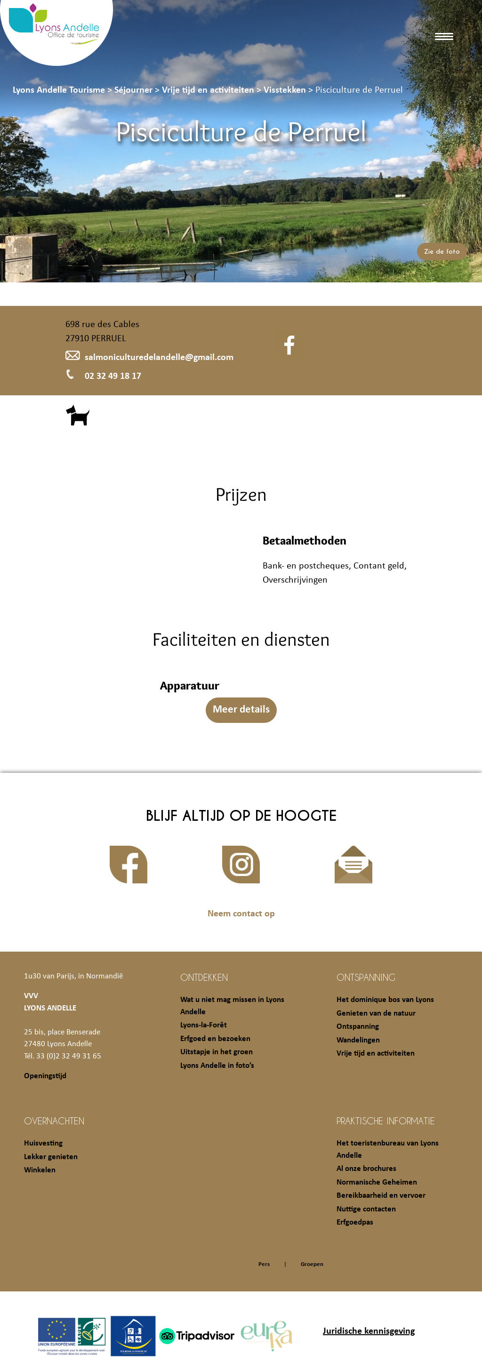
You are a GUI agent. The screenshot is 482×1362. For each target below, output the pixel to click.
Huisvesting (43, 1143)
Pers (264, 1264)
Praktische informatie (386, 1120)
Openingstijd (45, 1076)
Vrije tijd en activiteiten (376, 1054)
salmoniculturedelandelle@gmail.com (149, 357)
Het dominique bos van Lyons (385, 1000)
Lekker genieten (51, 1157)
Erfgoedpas (355, 1222)
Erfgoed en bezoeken (215, 1039)
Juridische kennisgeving (369, 1331)
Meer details (241, 710)
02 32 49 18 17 (103, 376)
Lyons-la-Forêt (203, 1025)
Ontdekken (204, 977)
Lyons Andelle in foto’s (217, 1066)
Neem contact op (241, 914)
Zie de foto (442, 252)
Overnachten (54, 1120)
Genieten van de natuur (376, 1013)
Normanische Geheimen (377, 1182)
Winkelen (40, 1170)
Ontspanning (366, 977)
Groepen (312, 1264)
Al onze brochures (366, 1169)
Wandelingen (358, 1040)
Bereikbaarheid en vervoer (381, 1196)
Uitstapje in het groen (216, 1052)
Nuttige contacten (366, 1209)
